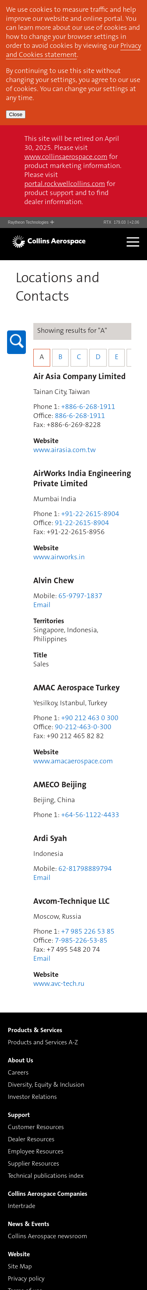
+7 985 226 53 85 (87, 932)
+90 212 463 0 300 (89, 718)
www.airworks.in (59, 557)
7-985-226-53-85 (81, 941)
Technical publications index (45, 1176)
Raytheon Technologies (31, 222)
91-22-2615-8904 (82, 523)
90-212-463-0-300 (83, 727)
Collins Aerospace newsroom (47, 1236)
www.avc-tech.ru (58, 984)
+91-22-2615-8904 (90, 514)
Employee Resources (36, 1152)
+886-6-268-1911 (88, 407)
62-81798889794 (85, 869)
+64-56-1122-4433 (90, 815)
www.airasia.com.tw (64, 450)
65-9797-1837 (80, 596)
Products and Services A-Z (43, 1043)
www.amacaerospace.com (73, 761)
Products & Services (35, 1030)
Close (15, 114)
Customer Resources (36, 1127)
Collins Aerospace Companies (47, 1194)
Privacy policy (26, 1279)
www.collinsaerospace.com (65, 157)
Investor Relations (32, 1097)
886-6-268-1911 (80, 416)
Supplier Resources (33, 1164)
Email (42, 605)
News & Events (28, 1224)
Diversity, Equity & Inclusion (46, 1085)
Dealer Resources (31, 1140)
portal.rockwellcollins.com (64, 184)
